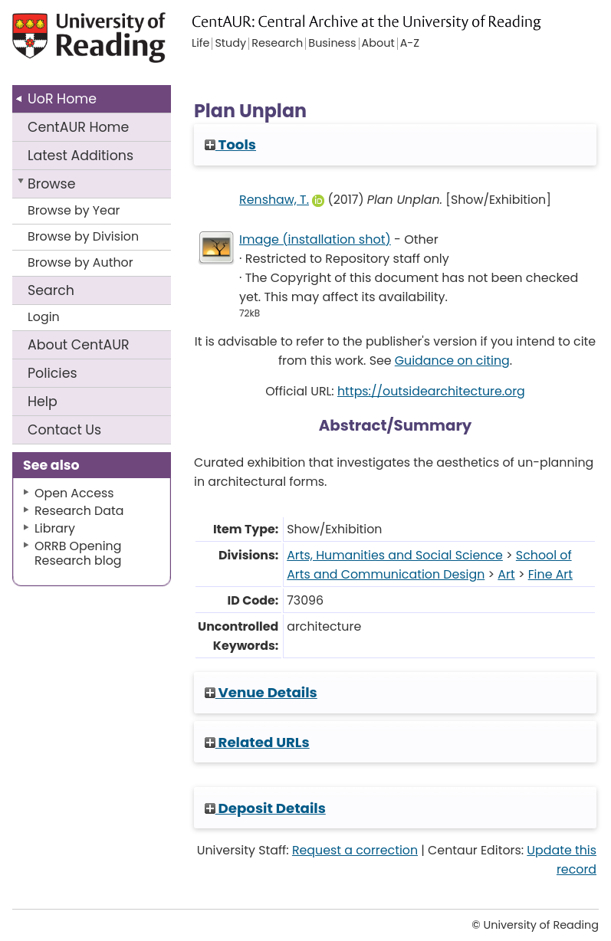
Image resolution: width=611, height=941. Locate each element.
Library (54, 528)
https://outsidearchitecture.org (431, 391)
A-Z (409, 44)
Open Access (74, 493)
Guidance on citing (452, 360)
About (79, 345)
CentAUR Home (78, 127)
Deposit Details (265, 808)
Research (277, 44)
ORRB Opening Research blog (78, 553)
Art (506, 574)
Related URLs (257, 742)
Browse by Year (74, 210)
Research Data (78, 511)
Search (51, 290)
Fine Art (550, 574)
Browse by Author (80, 262)
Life (200, 44)
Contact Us (64, 430)
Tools (230, 144)
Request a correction (355, 850)
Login (44, 317)
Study (230, 44)
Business (332, 44)
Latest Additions (80, 155)
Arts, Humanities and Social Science (395, 555)
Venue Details (261, 692)
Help (42, 401)
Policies (52, 373)
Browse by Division (83, 236)
